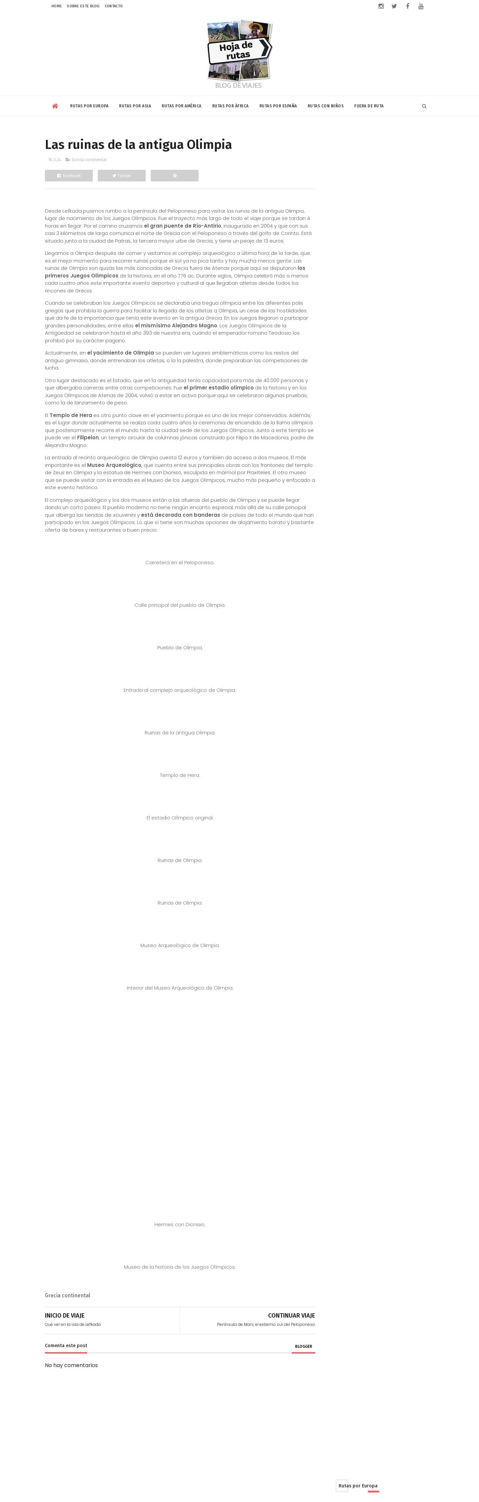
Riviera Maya (413, 421)
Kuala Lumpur (330, 333)
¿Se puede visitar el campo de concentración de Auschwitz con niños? (392, 621)
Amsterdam (359, 152)
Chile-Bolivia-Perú (402, 397)
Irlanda (377, 221)
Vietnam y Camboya (339, 356)
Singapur (324, 344)
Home (57, 6)
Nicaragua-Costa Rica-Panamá (352, 421)
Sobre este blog (83, 6)
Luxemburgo (348, 233)
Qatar (362, 333)
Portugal (397, 245)
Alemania (325, 152)
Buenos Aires (329, 397)
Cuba (320, 409)
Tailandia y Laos (392, 344)
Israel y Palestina (366, 321)
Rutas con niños (326, 105)
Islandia (403, 221)
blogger (288, 1354)
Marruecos (327, 474)
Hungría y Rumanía (337, 221)
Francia (323, 210)
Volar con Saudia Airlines (385, 565)
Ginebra (349, 210)
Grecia (376, 210)
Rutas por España (278, 105)
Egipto (321, 462)
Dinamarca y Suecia (338, 198)
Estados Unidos (354, 409)
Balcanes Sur (329, 175)
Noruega (324, 245)
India (408, 309)
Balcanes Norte (386, 163)
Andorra (391, 152)
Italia (319, 233)
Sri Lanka (354, 344)
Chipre (398, 186)
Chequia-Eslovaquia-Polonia (348, 186)
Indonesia (326, 321)
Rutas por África (230, 105)
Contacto (114, 6)
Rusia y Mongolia (370, 256)
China (321, 309)
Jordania (404, 321)
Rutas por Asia (135, 105)
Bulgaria (363, 175)
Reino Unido (328, 256)
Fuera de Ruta (369, 105)
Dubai (387, 309)
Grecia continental (89, 159)
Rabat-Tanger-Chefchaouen (382, 474)
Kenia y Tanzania (357, 462)
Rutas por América (182, 105)
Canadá (363, 397)
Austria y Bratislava (336, 163)
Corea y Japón (354, 309)
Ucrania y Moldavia (337, 268)
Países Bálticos (361, 245)
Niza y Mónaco (389, 233)
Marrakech (398, 462)
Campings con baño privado (388, 713)
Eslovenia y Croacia (394, 198)
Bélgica (390, 175)
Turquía (408, 256)
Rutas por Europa (89, 105)
